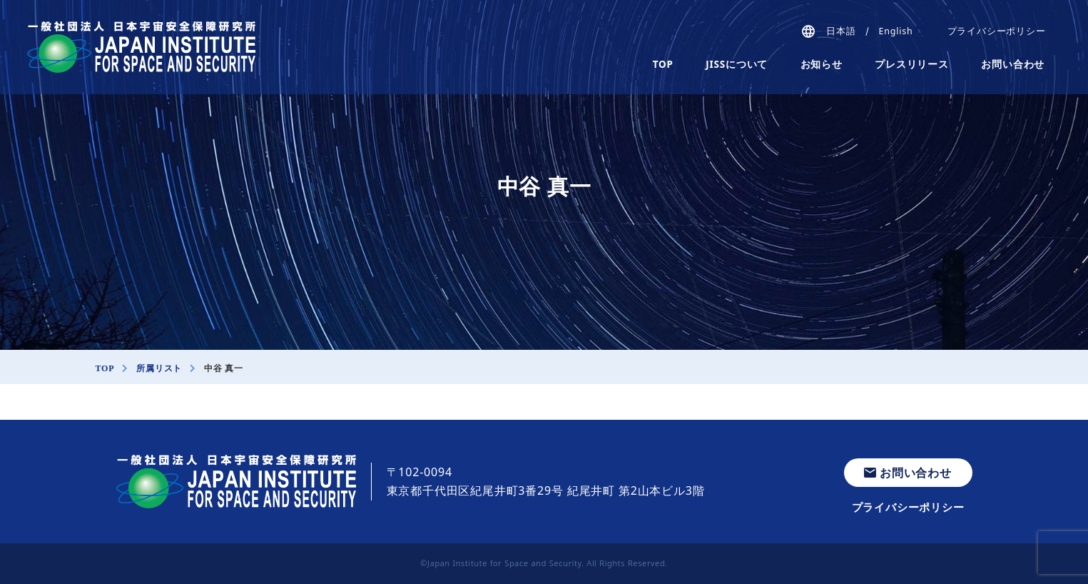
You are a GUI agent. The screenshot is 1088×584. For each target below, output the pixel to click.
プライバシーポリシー (996, 31)
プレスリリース (912, 64)
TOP (663, 64)
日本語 (840, 31)
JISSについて (737, 64)
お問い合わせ (1012, 64)
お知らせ (821, 64)
